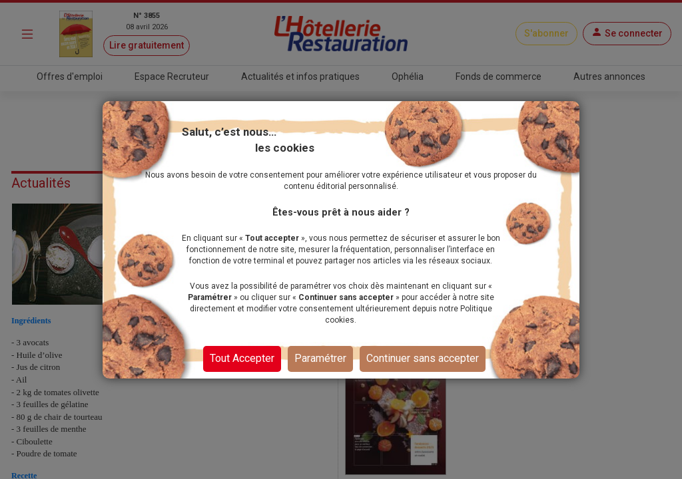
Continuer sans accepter (422, 358)
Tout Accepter (242, 358)
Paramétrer (320, 358)
